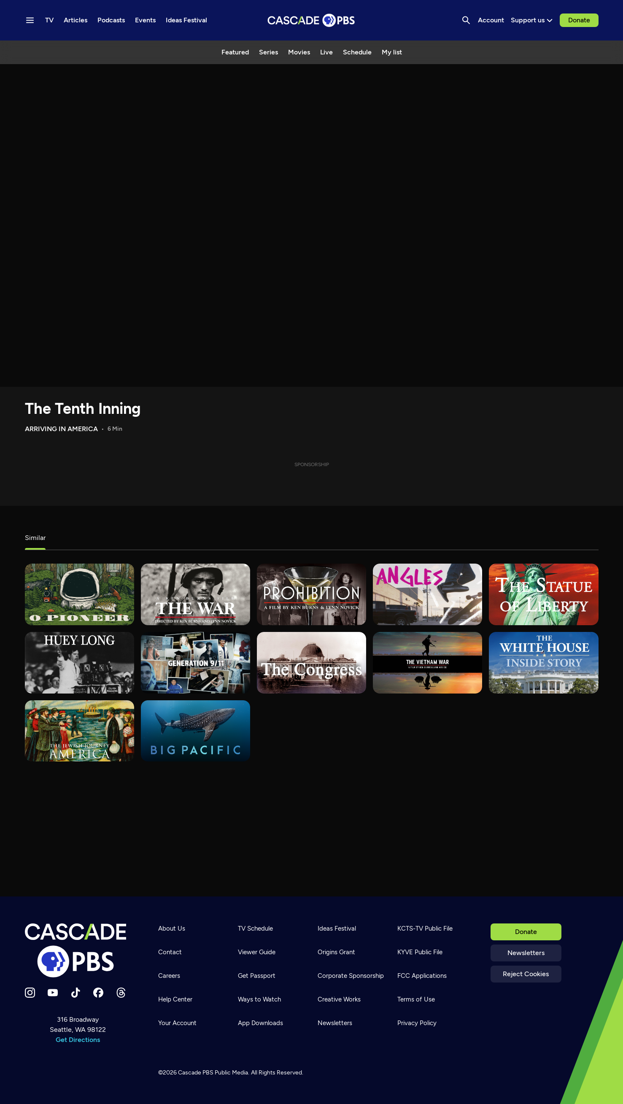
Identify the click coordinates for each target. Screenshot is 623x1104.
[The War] (195, 594)
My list (392, 52)
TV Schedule (255, 928)
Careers (169, 976)
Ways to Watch (259, 999)
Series (268, 52)
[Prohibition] (311, 594)
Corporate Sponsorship (351, 976)
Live (326, 52)
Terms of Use (416, 999)
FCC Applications (422, 976)
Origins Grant (336, 952)
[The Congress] (311, 663)
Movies (299, 52)
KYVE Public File (419, 952)
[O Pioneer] (79, 594)
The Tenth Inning (83, 408)
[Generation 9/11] (195, 663)
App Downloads (260, 1023)
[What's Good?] (427, 594)
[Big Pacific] (195, 731)
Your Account (177, 1023)
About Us (171, 928)
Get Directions (78, 1040)
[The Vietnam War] (427, 663)
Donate (579, 20)
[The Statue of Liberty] (543, 594)
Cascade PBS (195, 1072)
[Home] (78, 950)
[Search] (466, 20)
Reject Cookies (526, 974)
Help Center (175, 999)
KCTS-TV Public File (425, 928)
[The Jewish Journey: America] (79, 731)
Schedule (357, 52)
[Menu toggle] (30, 20)
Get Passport (256, 976)
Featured (235, 52)
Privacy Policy (417, 1023)
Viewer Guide (256, 952)
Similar (35, 538)
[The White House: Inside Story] (543, 663)
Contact (170, 952)
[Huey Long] (79, 663)
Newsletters (526, 953)
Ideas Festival (337, 928)
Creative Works (339, 999)
